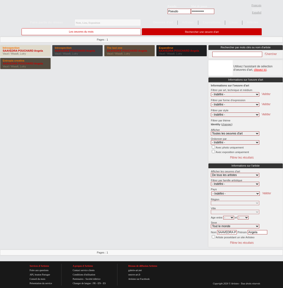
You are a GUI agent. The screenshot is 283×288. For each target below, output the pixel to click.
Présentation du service (41, 283)
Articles (252, 22)
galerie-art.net (135, 270)
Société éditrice (92, 279)
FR (94, 283)
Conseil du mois (37, 279)
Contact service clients (84, 270)
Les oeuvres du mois (81, 31)
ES (104, 283)
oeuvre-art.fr (134, 274)
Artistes (188, 22)
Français (256, 5)
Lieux (233, 22)
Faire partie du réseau (46, 22)
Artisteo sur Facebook (139, 279)
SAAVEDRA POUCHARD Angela (23, 50)
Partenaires (78, 279)
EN (99, 283)
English (256, 9)
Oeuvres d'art (163, 22)
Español (256, 12)
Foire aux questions (39, 270)
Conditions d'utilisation (84, 274)
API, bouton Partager (40, 274)
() (226, 124)
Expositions (212, 22)
